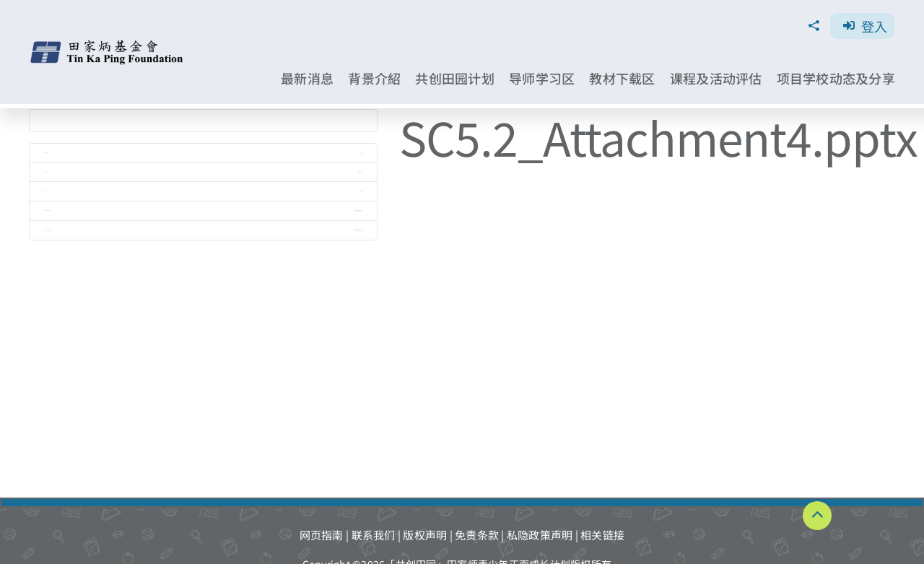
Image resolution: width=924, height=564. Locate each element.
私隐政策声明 (540, 534)
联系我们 (374, 534)
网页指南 (322, 534)
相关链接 (602, 534)
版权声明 (425, 534)
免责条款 (477, 534)
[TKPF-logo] (108, 45)
